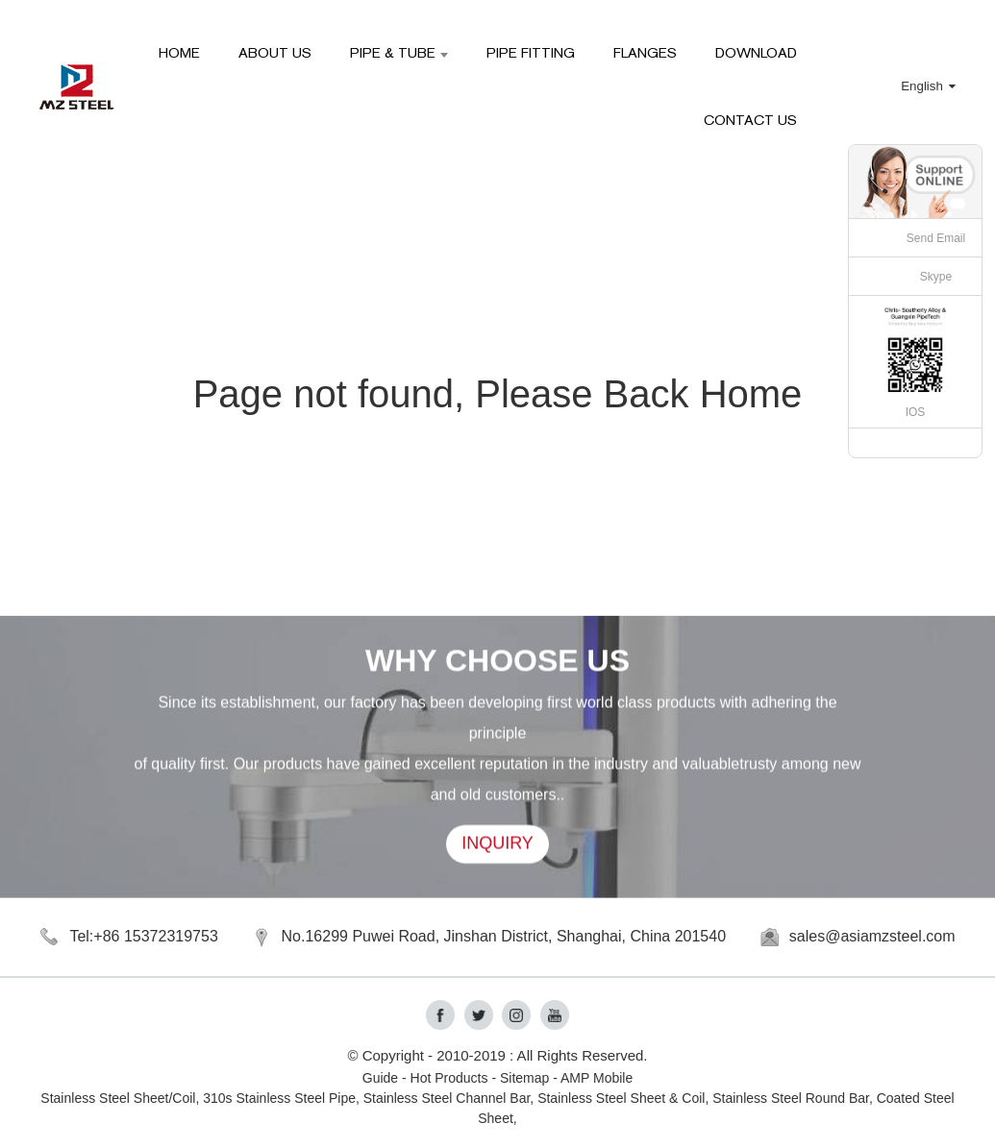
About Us (274, 52)
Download (756, 52)
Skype (936, 276)
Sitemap (524, 1078)
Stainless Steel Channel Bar (447, 1098)
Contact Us (750, 119)
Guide (380, 1078)
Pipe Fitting (530, 52)
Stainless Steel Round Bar (790, 1098)
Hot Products (449, 1078)
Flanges (645, 52)
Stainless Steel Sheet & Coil (621, 1098)
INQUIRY (497, 846)
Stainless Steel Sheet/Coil (117, 1098)
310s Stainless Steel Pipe (279, 1098)
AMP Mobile (596, 1078)
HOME (179, 52)
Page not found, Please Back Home (498, 394)
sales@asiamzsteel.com (872, 936)
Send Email (936, 238)
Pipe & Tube (399, 52)
